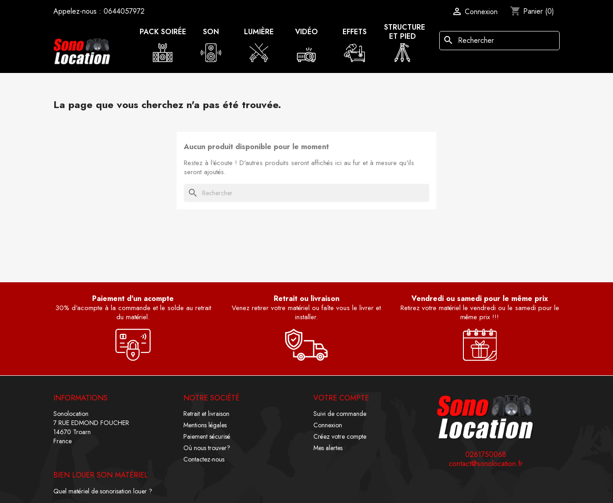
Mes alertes (328, 447)
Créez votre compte (339, 436)
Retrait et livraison (206, 413)
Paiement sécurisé (206, 436)
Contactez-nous (203, 459)
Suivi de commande (339, 413)
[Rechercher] (499, 40)
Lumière (259, 31)
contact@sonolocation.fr (486, 463)
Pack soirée (163, 31)
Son (211, 31)
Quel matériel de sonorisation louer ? (102, 491)
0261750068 (485, 454)
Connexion (327, 425)
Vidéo (306, 31)
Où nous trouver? (206, 447)
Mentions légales (205, 425)
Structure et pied (404, 31)
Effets (355, 31)
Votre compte (341, 398)
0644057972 (124, 11)
